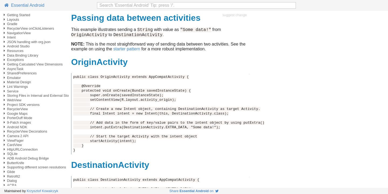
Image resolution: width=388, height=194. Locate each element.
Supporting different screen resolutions (36, 167)
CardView (14, 145)
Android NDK (17, 127)
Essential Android (24, 5)
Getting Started (18, 15)
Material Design (19, 82)
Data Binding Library (22, 55)
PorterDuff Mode (19, 118)
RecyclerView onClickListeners (30, 28)
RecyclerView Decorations (27, 131)
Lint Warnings (17, 87)
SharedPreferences (22, 73)
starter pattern (126, 50)
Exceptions (15, 60)
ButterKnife (15, 163)
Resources (15, 51)
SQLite (12, 154)
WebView (14, 100)
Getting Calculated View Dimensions (35, 64)
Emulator (14, 78)
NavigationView (19, 33)
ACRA (12, 185)
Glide (11, 172)
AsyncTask (15, 69)
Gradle (12, 24)
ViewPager (15, 140)
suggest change (235, 15)
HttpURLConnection (22, 149)
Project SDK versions (23, 105)
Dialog (12, 181)
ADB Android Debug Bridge (28, 158)
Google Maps (17, 114)
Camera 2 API (18, 136)
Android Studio (18, 46)
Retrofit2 (13, 176)
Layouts (13, 20)
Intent (11, 37)
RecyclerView (17, 109)
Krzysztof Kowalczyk (42, 191)
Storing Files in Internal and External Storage (41, 95)
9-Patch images (19, 122)
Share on (194, 191)
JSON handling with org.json (28, 42)
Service (13, 91)
